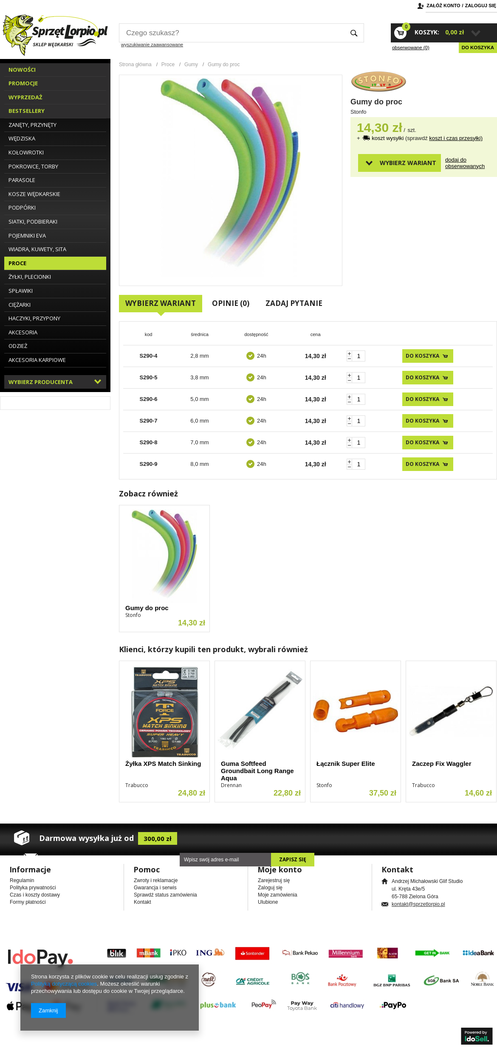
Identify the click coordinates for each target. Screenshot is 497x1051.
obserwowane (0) (410, 47)
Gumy (191, 64)
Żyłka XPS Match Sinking (163, 763)
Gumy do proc (147, 607)
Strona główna (135, 64)
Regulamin (22, 880)
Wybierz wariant (408, 163)
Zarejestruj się (274, 880)
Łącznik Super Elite (345, 763)
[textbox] (231, 32)
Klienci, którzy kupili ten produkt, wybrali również (213, 649)
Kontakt (142, 902)
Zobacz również (148, 493)
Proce (168, 64)
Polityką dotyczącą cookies (64, 984)
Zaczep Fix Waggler (441, 763)
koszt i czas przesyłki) (456, 138)
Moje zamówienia (277, 895)
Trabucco (136, 785)
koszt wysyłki (388, 138)
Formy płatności (28, 902)
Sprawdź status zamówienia (165, 895)
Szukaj (354, 32)
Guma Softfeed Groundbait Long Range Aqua (257, 771)
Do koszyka (478, 47)
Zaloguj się (480, 5)
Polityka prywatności (33, 888)
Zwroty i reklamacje (156, 880)
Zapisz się (292, 859)
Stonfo (358, 112)
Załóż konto (443, 5)
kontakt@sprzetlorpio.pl (418, 904)
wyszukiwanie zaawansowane (152, 44)
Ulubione (268, 902)
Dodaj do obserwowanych (460, 163)
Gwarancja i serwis (155, 888)
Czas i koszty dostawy (35, 895)
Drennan (231, 785)
